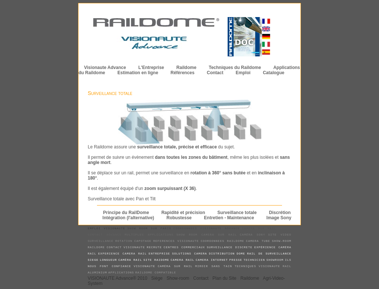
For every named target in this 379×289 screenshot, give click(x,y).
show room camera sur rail (207, 234)
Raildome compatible (155, 272)
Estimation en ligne (137, 72)
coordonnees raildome (222, 241)
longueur (108, 260)
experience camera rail (122, 253)
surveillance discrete (229, 247)
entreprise (159, 253)
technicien (254, 260)
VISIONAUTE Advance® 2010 (117, 278)
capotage (142, 241)
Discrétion (280, 212)
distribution (222, 253)
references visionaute (176, 241)
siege (93, 260)
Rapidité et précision (183, 212)
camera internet (212, 260)
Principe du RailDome (126, 212)
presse (235, 260)
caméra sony (252, 234)
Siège (157, 278)
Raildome (187, 67)
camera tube (258, 241)
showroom (275, 260)
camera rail (182, 260)
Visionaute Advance (105, 67)
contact (114, 247)
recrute (154, 247)
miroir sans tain (213, 266)
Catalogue (273, 72)
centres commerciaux (184, 247)
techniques (245, 266)
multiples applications (149, 234)
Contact (215, 72)
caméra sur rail (175, 266)
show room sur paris (149, 228)
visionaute (134, 247)
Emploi (243, 72)
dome (241, 253)
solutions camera (189, 253)
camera (284, 228)
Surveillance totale (110, 93)
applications (121, 272)
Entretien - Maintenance (229, 217)
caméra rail (130, 260)
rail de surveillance (269, 253)
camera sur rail (259, 228)
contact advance (105, 234)
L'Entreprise (151, 67)
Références (183, 72)
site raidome (156, 260)
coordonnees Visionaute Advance (206, 228)
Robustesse (179, 217)
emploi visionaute (106, 228)
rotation (123, 241)
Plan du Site (224, 278)
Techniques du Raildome (235, 67)
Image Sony (278, 217)
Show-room (178, 278)
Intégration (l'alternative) (128, 217)
